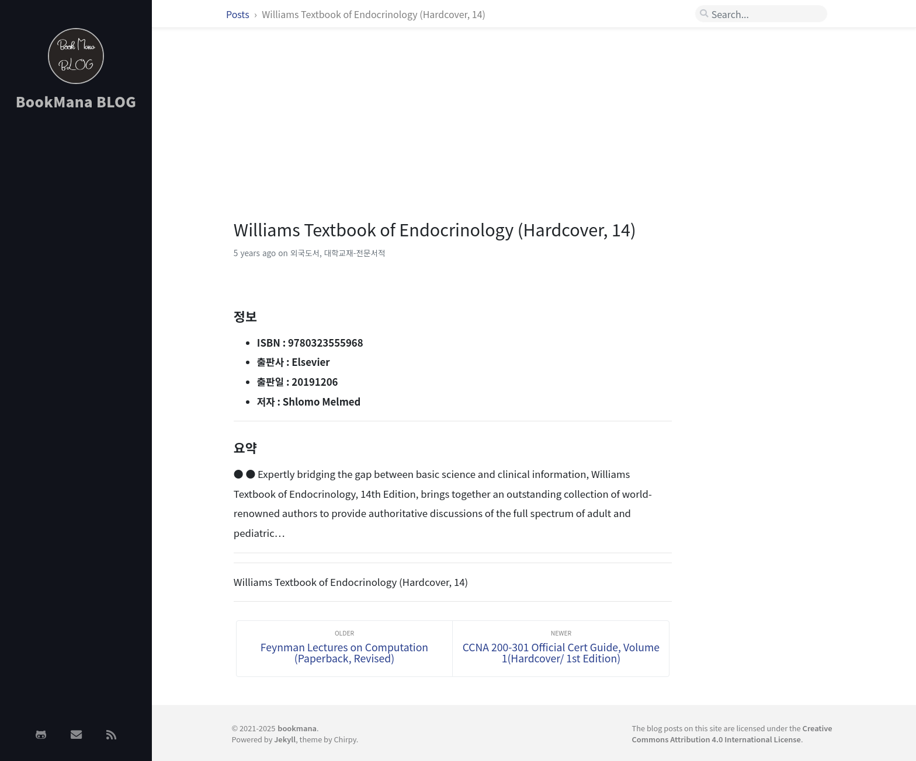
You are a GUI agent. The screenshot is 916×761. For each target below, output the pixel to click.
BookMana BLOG (76, 101)
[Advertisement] (76, 305)
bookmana (297, 728)
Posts (238, 14)
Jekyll (285, 739)
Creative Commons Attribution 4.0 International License (732, 733)
